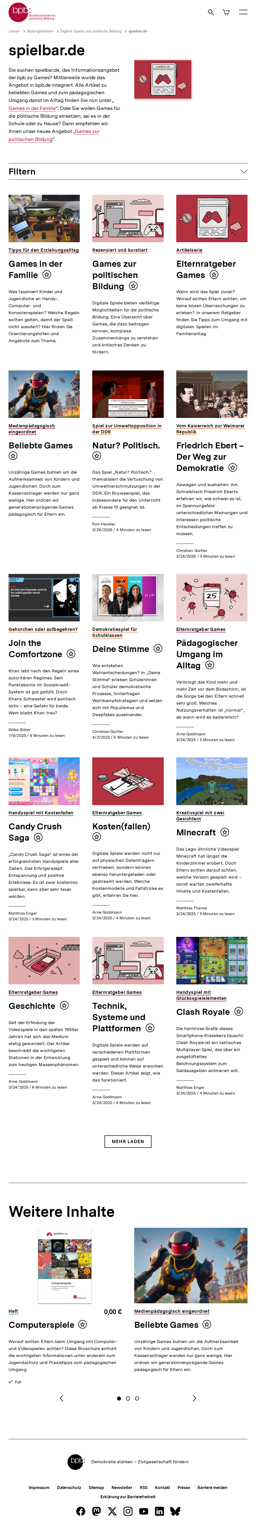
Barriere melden (213, 1487)
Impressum (39, 1487)
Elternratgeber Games (206, 269)
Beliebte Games (40, 445)
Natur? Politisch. (126, 445)
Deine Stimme (121, 649)
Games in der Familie (32, 108)
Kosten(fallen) (121, 826)
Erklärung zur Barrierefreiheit (127, 1497)
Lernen (14, 31)
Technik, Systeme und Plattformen (118, 1017)
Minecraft (197, 832)
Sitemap (96, 1487)
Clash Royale (204, 1012)
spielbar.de (137, 31)
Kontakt (162, 1487)
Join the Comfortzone (36, 648)
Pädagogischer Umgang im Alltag (207, 654)
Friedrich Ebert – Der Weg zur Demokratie (210, 456)
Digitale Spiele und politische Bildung (90, 31)
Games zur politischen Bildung (115, 274)
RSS (144, 1487)
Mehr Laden (128, 1141)
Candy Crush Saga (35, 832)
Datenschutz (69, 1487)
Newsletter (122, 1487)
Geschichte (32, 1006)
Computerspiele (41, 1325)
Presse (184, 1487)
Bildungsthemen (40, 31)
